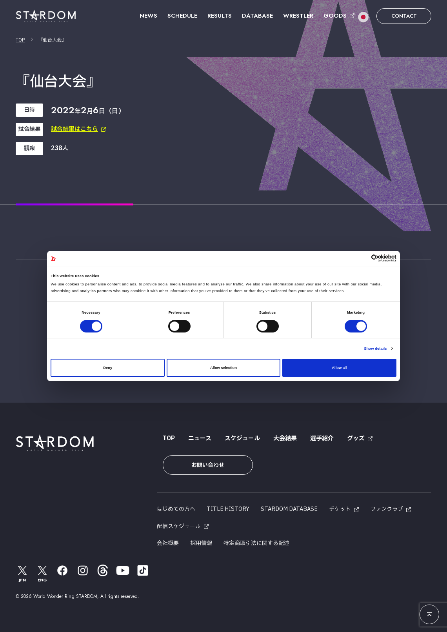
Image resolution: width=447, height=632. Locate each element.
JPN (22, 573)
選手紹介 (322, 438)
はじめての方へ (176, 509)
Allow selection (223, 368)
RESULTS (219, 15)
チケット (340, 509)
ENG (42, 573)
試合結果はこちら (74, 129)
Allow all (339, 368)
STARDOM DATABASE (289, 509)
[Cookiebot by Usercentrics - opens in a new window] (362, 258)
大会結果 (285, 438)
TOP (20, 40)
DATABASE (257, 15)
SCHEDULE (182, 15)
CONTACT (404, 16)
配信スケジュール (179, 526)
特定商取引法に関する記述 (256, 543)
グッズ (356, 438)
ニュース (199, 438)
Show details (375, 349)
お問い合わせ (207, 465)
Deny (107, 368)
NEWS (148, 15)
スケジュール (242, 438)
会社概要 (168, 543)
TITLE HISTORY (228, 509)
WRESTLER (298, 15)
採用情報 (201, 543)
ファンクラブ (386, 509)
